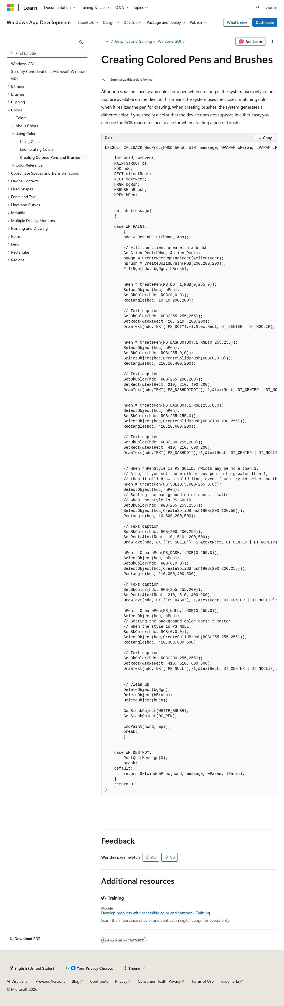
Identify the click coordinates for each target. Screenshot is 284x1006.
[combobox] (47, 53)
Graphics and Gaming (133, 41)
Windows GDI (169, 41)
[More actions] (272, 41)
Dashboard (265, 22)
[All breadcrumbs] (106, 41)
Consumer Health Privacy (159, 981)
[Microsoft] (10, 7)
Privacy (121, 981)
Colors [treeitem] (21, 117)
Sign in (271, 7)
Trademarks (230, 981)
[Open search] (257, 7)
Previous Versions (50, 981)
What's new (237, 22)
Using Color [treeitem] (30, 141)
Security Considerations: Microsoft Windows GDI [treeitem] (48, 75)
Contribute (99, 981)
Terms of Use (203, 981)
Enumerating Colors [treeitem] (37, 149)
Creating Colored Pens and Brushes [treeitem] (50, 157)
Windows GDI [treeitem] (22, 63)
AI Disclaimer (18, 981)
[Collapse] (81, 42)
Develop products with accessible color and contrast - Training (155, 912)
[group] (189, 469)
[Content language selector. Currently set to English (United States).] (32, 968)
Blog (75, 981)
